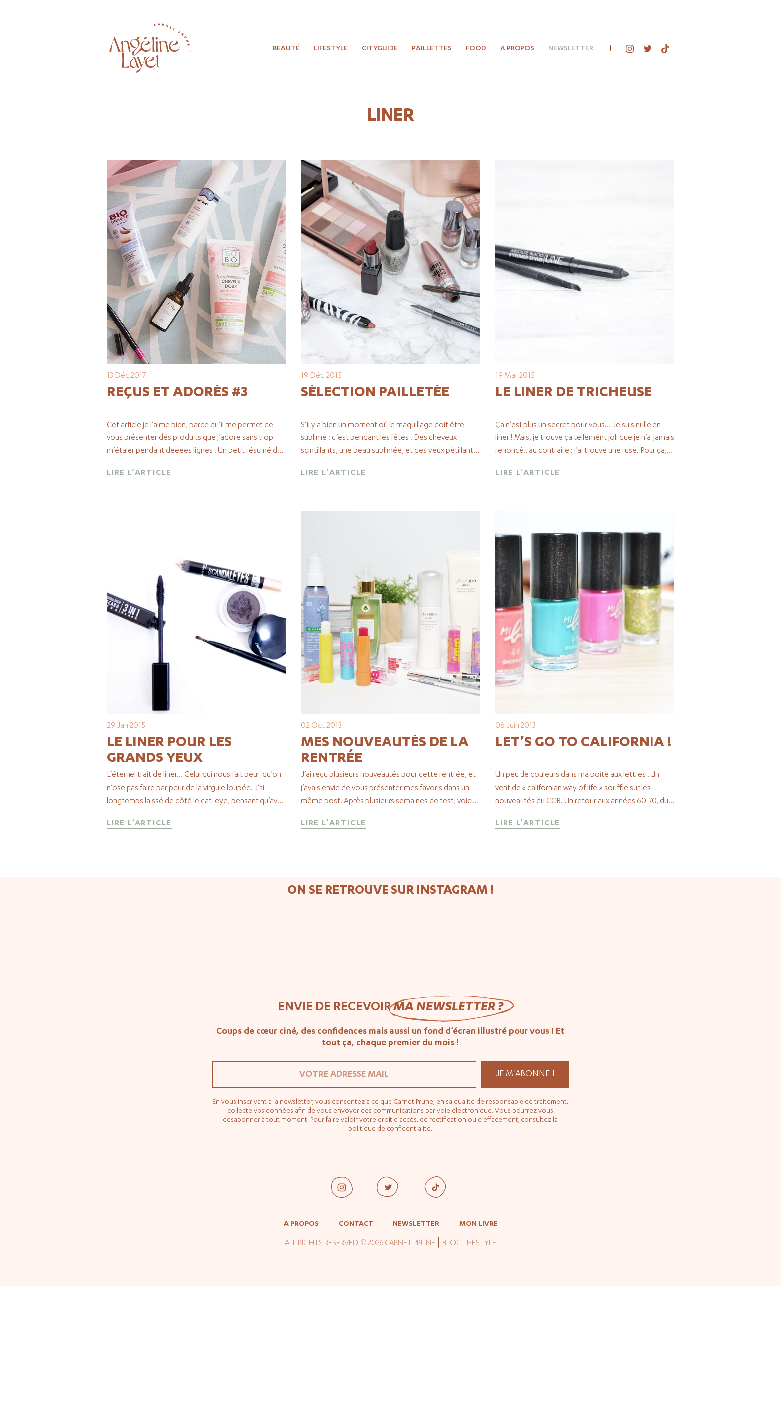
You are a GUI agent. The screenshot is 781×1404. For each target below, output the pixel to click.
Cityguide (380, 49)
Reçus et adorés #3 (177, 451)
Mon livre (478, 1343)
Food (476, 49)
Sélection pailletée (375, 451)
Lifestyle (331, 49)
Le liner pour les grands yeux (169, 868)
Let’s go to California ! (583, 860)
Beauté (286, 49)
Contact (356, 1343)
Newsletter (570, 49)
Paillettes (432, 49)
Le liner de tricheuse (573, 451)
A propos (517, 49)
